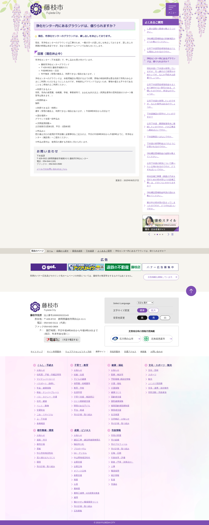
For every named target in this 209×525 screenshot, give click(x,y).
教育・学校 (79, 388)
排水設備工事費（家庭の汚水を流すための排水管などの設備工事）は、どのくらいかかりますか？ (161, 181)
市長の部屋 (116, 435)
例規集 (143, 351)
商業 (76, 480)
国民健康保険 (117, 401)
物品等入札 (79, 444)
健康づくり (116, 392)
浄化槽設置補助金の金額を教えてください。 (161, 155)
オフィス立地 (80, 471)
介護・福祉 (116, 383)
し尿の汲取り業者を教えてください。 (161, 30)
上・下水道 (42, 419)
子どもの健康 (80, 379)
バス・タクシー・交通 (47, 397)
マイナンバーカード (46, 379)
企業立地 (78, 466)
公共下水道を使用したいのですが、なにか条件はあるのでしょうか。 (161, 104)
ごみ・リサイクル (45, 415)
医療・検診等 (117, 375)
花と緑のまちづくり (46, 458)
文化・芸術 (153, 370)
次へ (168, 234)
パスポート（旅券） (46, 383)
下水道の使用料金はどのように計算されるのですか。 (161, 145)
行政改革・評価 (118, 458)
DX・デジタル (80, 453)
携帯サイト (101, 351)
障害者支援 (116, 410)
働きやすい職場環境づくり (86, 502)
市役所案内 (115, 351)
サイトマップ (37, 351)
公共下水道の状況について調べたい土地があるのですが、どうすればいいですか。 (161, 166)
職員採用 (115, 471)
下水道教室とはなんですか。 (160, 136)
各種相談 (41, 423)
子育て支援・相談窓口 (84, 397)
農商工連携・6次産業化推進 (86, 493)
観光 (150, 379)
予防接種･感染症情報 (120, 379)
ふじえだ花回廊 (155, 383)
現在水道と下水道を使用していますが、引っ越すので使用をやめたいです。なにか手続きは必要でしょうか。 (161, 73)
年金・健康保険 (44, 388)
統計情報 (115, 475)
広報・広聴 (116, 453)
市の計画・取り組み (83, 415)
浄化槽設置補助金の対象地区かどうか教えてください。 (161, 40)
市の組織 (115, 440)
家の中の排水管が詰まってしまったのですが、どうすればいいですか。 (161, 205)
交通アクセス (130, 351)
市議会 (114, 484)
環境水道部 (77, 251)
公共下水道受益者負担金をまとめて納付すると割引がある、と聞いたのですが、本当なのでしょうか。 (161, 89)
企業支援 (78, 462)
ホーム (50, 251)
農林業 (77, 489)
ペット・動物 (43, 406)
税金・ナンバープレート (48, 392)
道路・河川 (42, 440)
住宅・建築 (42, 401)
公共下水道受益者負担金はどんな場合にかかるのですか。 (161, 50)
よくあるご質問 (154, 22)
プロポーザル (80, 449)
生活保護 (115, 415)
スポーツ (152, 375)
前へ (149, 234)
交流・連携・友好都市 (158, 388)
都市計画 (41, 444)
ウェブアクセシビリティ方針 (78, 351)
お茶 (76, 484)
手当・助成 (79, 410)
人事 (113, 466)
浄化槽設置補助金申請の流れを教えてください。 (161, 194)
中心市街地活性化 (45, 453)
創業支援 (78, 475)
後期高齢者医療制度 (120, 406)
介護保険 (115, 388)
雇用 (76, 497)
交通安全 (41, 410)
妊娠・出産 (79, 375)
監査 (113, 480)
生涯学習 (78, 392)
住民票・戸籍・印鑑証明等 (49, 375)
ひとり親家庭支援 (82, 401)
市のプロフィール (119, 444)
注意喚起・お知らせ (120, 419)
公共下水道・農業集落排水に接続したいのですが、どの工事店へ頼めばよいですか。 (161, 126)
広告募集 (78, 511)
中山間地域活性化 (82, 458)
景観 (39, 449)
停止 (172, 234)
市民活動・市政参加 (157, 392)
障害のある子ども (82, 406)
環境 (39, 462)
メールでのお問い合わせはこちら (52, 169)
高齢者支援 (116, 397)
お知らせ (41, 370)
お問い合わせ (157, 351)
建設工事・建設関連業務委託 (87, 440)
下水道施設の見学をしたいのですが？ (161, 115)
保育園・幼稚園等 (82, 383)
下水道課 (90, 251)
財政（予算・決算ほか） (122, 462)
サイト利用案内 (54, 351)
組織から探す (62, 251)
